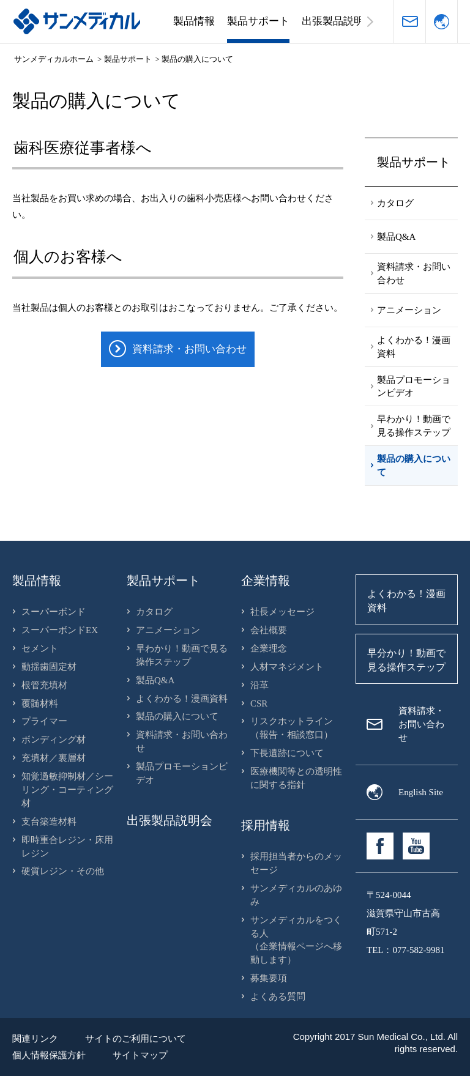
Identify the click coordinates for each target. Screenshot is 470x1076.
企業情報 (265, 580)
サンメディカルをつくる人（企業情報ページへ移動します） (296, 940)
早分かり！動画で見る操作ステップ (406, 660)
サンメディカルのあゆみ (296, 895)
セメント (39, 648)
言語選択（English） (441, 21)
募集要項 (268, 978)
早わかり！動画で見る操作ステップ (182, 655)
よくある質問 (277, 996)
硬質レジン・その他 (62, 871)
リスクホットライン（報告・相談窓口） (291, 728)
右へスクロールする (370, 21)
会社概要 (268, 630)
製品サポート (258, 21)
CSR (258, 703)
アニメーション (168, 630)
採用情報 (265, 825)
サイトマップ (140, 1055)
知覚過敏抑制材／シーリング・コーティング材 (67, 789)
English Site (420, 792)
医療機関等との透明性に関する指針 (296, 778)
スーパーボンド (53, 612)
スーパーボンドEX (59, 630)
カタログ (154, 612)
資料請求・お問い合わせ (409, 21)
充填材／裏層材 (53, 758)
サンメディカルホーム (54, 59)
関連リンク (35, 1039)
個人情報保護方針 (49, 1055)
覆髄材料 (39, 703)
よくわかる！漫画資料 (182, 698)
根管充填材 (44, 685)
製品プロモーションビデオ (182, 773)
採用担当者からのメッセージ (296, 863)
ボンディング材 (53, 739)
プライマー (44, 721)
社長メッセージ (282, 612)
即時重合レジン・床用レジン (67, 846)
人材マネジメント (287, 667)
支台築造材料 (48, 821)
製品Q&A (155, 680)
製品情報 (194, 21)
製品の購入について (177, 716)
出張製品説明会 (338, 21)
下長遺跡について (287, 753)
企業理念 (268, 648)
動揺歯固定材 (48, 667)
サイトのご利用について (135, 1039)
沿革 (259, 685)
